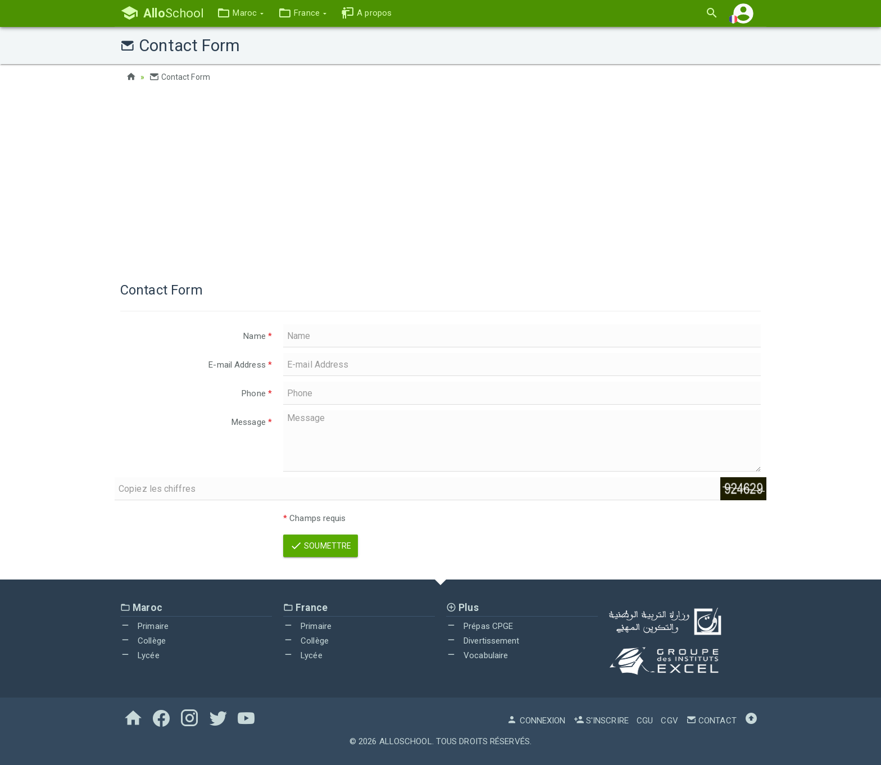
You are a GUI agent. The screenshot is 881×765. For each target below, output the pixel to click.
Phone (257, 393)
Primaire (144, 626)
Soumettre (320, 545)
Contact (711, 721)
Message (251, 422)
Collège (143, 641)
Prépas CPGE (479, 626)
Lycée (140, 655)
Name (257, 336)
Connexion (536, 721)
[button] (240, 13)
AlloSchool (405, 741)
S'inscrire (601, 721)
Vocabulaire (477, 655)
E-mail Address (240, 365)
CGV (669, 721)
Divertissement (483, 641)
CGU (645, 721)
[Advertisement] (440, 180)
